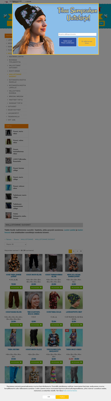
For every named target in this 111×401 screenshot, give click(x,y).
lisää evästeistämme (70, 391)
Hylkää (62, 397)
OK (49, 397)
